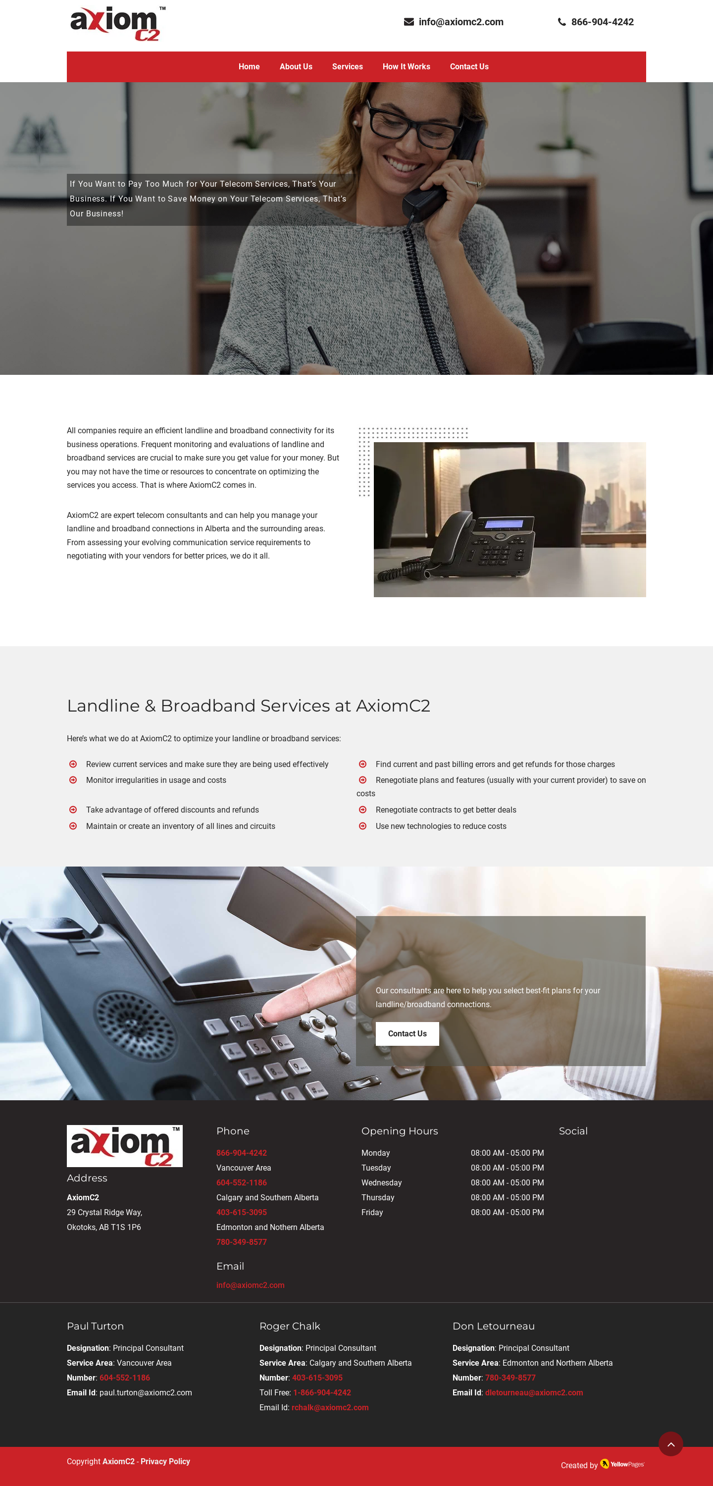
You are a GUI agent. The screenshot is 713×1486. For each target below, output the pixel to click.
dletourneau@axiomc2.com (534, 1392)
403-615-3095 (241, 1212)
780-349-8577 (241, 1242)
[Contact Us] (407, 1034)
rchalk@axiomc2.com (330, 1407)
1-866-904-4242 (322, 1392)
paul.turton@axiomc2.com (146, 1392)
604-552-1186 (241, 1182)
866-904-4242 (241, 1153)
